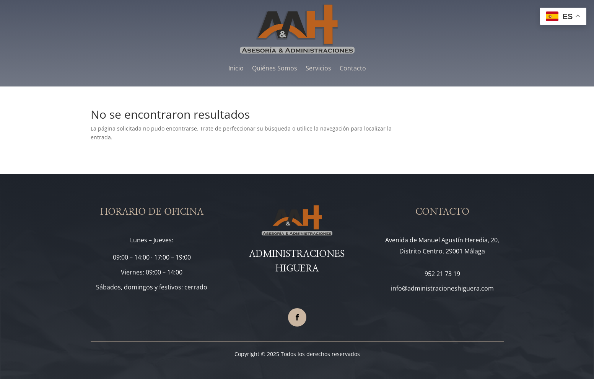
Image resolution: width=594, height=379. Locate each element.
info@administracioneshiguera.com (442, 288)
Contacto (353, 68)
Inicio (236, 68)
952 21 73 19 (442, 274)
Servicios (318, 68)
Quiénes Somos (274, 68)
